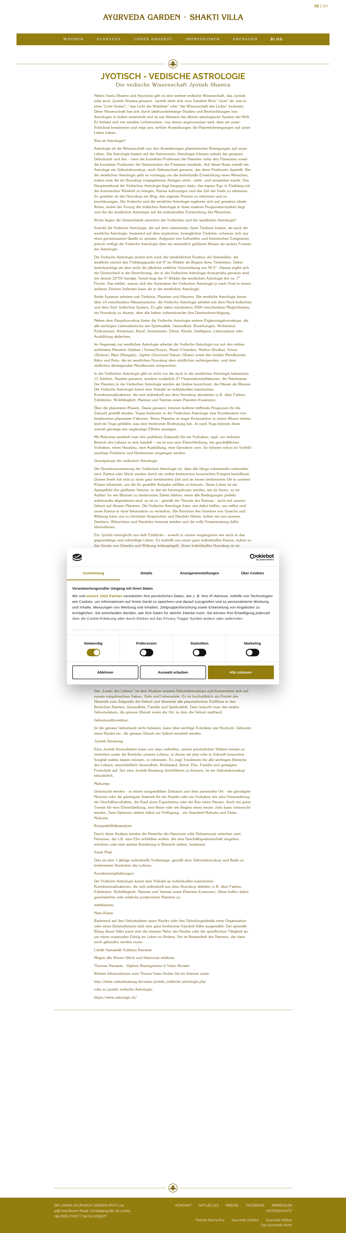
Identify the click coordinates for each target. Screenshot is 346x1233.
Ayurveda (109, 39)
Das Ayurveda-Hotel (276, 1225)
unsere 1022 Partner (104, 596)
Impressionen (203, 39)
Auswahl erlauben (173, 672)
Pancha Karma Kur (210, 1220)
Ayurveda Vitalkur (245, 1220)
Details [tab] (146, 573)
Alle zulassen (241, 672)
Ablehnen (105, 672)
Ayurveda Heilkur (279, 1220)
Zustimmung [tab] (93, 573)
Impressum (282, 1205)
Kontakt (183, 1205)
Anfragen (245, 39)
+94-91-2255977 (94, 1216)
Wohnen (73, 39)
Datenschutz (279, 1211)
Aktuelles (209, 1205)
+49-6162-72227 (66, 1216)
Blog (277, 39)
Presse (232, 1205)
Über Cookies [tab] (252, 573)
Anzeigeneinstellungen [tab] (199, 573)
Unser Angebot (153, 39)
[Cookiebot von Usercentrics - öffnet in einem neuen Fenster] (253, 557)
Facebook (255, 1205)
